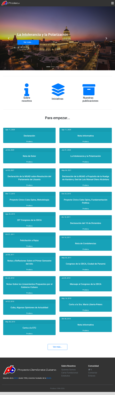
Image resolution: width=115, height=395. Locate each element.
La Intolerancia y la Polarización (85, 155)
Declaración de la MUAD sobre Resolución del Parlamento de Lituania (29, 178)
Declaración (29, 135)
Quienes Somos (68, 372)
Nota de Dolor (29, 155)
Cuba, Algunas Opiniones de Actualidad (29, 310)
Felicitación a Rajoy (29, 243)
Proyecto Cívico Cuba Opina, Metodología (29, 201)
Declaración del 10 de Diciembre (85, 226)
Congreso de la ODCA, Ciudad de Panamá (85, 268)
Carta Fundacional (69, 376)
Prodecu (10, 3)
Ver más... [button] (28, 42)
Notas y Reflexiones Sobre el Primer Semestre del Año (29, 265)
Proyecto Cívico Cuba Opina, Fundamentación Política (85, 204)
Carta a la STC (29, 330)
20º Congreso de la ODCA (29, 223)
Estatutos (65, 379)
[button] (8, 38)
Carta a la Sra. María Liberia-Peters (86, 310)
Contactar (92, 376)
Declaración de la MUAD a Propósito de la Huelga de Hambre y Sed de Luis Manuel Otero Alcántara (85, 179)
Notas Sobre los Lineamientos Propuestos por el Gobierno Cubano (29, 288)
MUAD (48, 381)
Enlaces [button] (91, 379)
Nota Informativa (85, 135)
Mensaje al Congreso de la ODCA (85, 290)
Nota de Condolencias (85, 246)
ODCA (16, 381)
